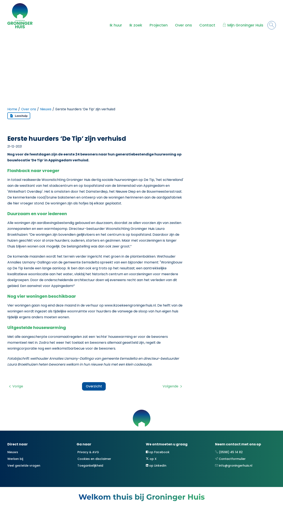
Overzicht (94, 386)
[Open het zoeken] (271, 25)
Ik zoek (135, 25)
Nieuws (45, 109)
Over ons (183, 25)
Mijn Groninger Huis (245, 25)
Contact (207, 25)
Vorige (17, 386)
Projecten (159, 25)
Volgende (170, 386)
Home (12, 109)
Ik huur (116, 25)
